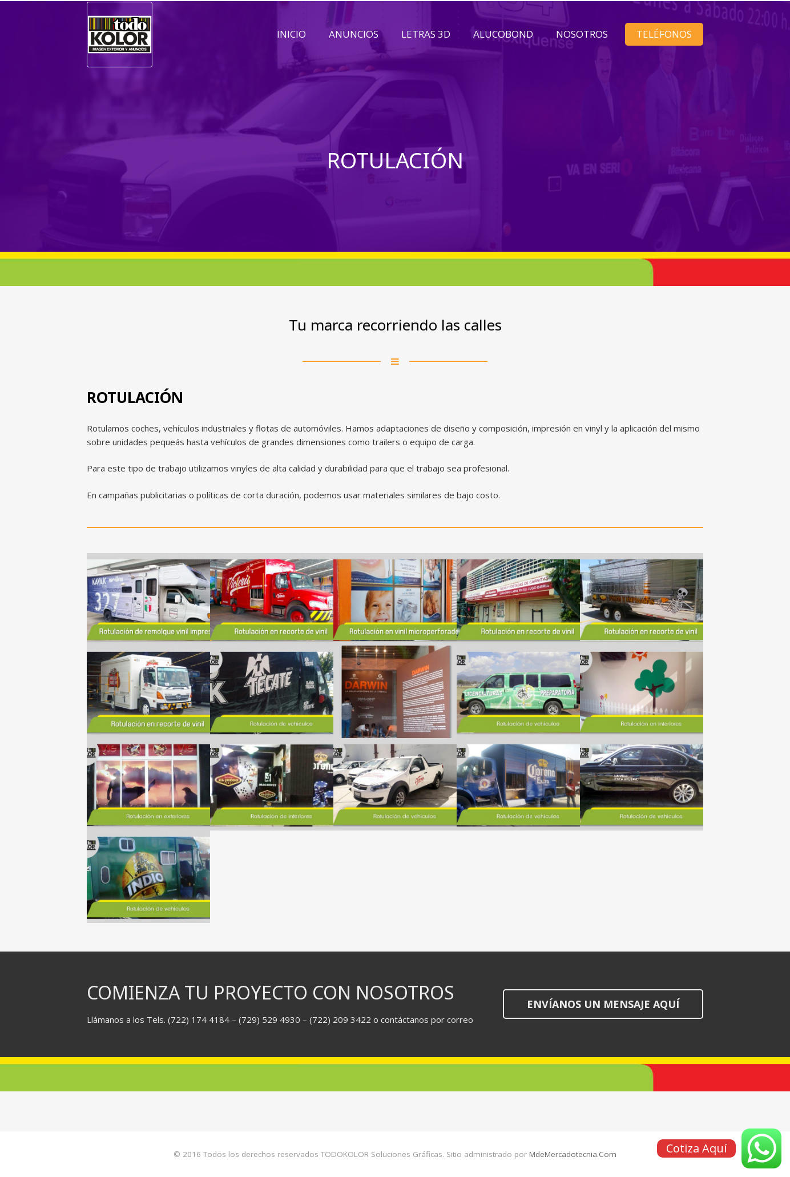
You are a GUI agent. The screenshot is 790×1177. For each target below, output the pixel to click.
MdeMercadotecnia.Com (572, 1154)
